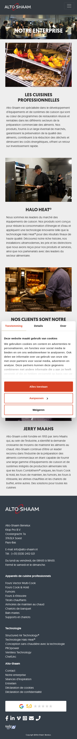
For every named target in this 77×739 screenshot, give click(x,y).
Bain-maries (12, 613)
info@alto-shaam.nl (26, 549)
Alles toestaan (39, 386)
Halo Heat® (29, 234)
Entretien (10, 683)
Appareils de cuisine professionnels (28, 576)
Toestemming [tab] (14, 325)
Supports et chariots (17, 617)
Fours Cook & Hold (17, 587)
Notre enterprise (15, 675)
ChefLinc (10, 656)
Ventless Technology (18, 652)
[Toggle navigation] (69, 5)
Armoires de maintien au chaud (24, 604)
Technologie (13, 628)
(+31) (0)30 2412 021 (23, 553)
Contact (10, 670)
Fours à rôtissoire (15, 596)
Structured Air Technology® (22, 635)
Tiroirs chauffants (15, 600)
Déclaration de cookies (19, 687)
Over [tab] (63, 325)
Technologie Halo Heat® (20, 639)
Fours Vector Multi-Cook (20, 583)
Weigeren (38, 409)
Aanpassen (38, 398)
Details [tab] (38, 325)
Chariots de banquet (18, 608)
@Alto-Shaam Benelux (42, 735)
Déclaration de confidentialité (23, 692)
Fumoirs (10, 591)
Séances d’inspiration (18, 679)
